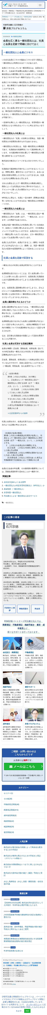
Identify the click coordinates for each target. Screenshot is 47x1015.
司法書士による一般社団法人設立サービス (20, 496)
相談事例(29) (9, 827)
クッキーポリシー (33, 1004)
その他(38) (8, 799)
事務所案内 (23, 609)
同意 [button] (27, 1011)
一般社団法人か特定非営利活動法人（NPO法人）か (24, 485)
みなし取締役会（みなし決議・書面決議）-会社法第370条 (23, 882)
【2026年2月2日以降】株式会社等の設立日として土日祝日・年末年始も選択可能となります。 (23, 904)
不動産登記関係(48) (11, 804)
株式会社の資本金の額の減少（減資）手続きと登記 (23, 874)
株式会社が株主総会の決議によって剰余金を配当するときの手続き (23, 848)
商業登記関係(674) (11, 810)
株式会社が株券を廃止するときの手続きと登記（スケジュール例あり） (22, 857)
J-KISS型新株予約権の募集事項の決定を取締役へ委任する (23, 916)
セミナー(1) (8, 793)
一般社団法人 (9, 503)
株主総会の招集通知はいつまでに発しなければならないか (23, 865)
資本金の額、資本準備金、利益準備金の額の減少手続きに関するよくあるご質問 (23, 928)
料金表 (37, 609)
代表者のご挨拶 (9, 609)
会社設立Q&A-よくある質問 (15, 482)
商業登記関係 (17, 36)
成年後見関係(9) (10, 815)
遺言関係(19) (9, 832)
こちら (14, 984)
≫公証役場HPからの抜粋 (18, 413)
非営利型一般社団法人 (12, 492)
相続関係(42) (9, 821)
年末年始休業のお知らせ (13, 951)
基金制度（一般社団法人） (14, 489)
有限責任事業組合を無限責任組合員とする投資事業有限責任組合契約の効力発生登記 (23, 940)
